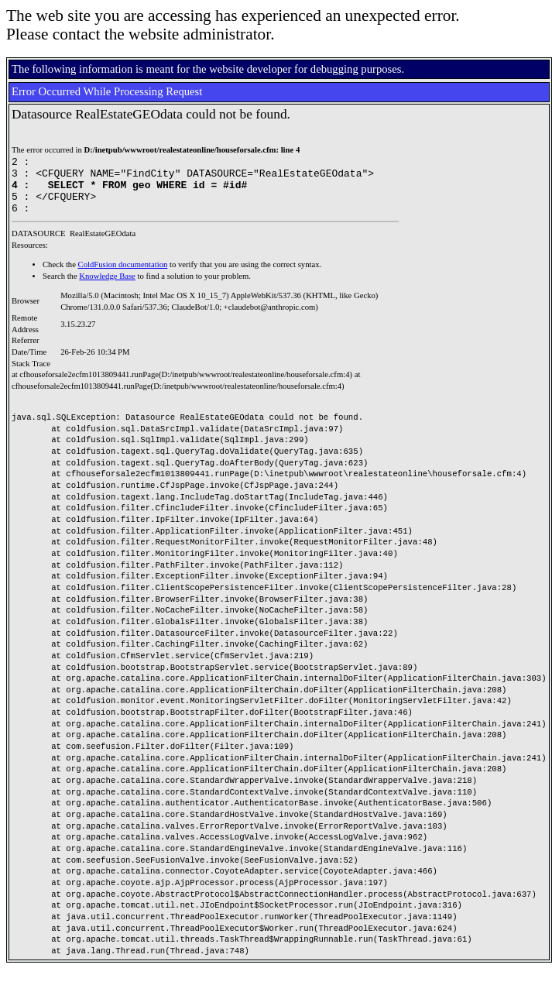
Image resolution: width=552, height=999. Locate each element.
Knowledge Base (107, 287)
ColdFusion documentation (123, 276)
